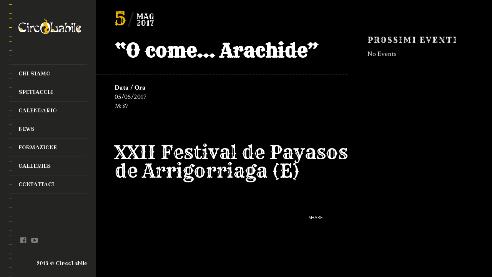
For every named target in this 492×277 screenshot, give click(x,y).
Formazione (37, 147)
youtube (34, 240)
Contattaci (36, 184)
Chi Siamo (34, 73)
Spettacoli (35, 91)
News (26, 128)
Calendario (37, 110)
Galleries (34, 165)
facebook (23, 240)
